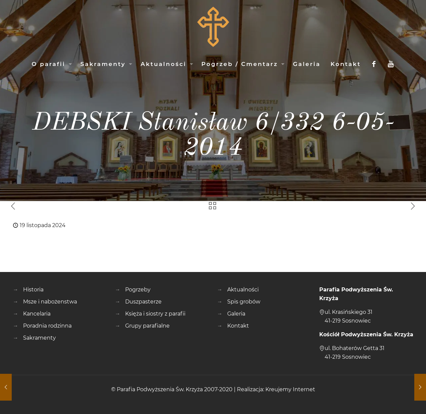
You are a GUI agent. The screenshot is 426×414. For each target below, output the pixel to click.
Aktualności (243, 289)
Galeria (236, 313)
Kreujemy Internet (290, 389)
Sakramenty (39, 338)
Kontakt (238, 326)
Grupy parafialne (147, 326)
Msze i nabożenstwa (50, 301)
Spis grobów (243, 301)
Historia (33, 289)
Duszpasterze (143, 301)
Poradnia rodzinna (47, 326)
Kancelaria (37, 313)
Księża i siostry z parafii (155, 313)
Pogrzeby (138, 289)
